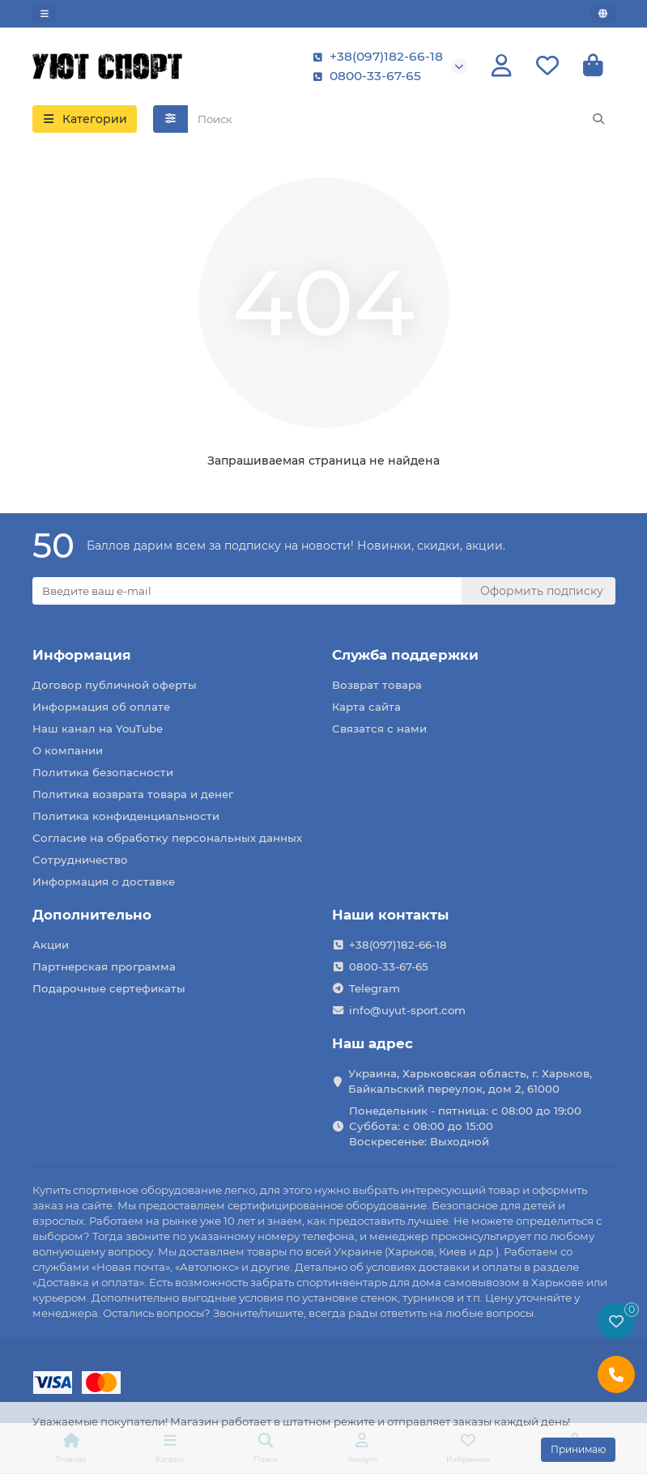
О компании (67, 750)
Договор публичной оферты (114, 684)
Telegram (374, 988)
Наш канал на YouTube (97, 728)
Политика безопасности (102, 772)
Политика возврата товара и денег (132, 794)
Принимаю (578, 1449)
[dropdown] (44, 14)
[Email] (247, 591)
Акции (50, 944)
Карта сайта (366, 706)
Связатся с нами (379, 728)
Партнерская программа (104, 966)
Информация (81, 655)
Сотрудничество (80, 859)
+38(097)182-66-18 (375, 57)
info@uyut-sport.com (407, 1010)
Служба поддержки (405, 655)
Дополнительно (91, 915)
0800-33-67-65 (364, 76)
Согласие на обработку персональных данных (167, 837)
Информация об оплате (101, 706)
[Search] (401, 119)
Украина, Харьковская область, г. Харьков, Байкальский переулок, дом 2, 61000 (470, 1081)
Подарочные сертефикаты (108, 988)
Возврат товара (377, 684)
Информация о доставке (103, 881)
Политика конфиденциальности (125, 815)
